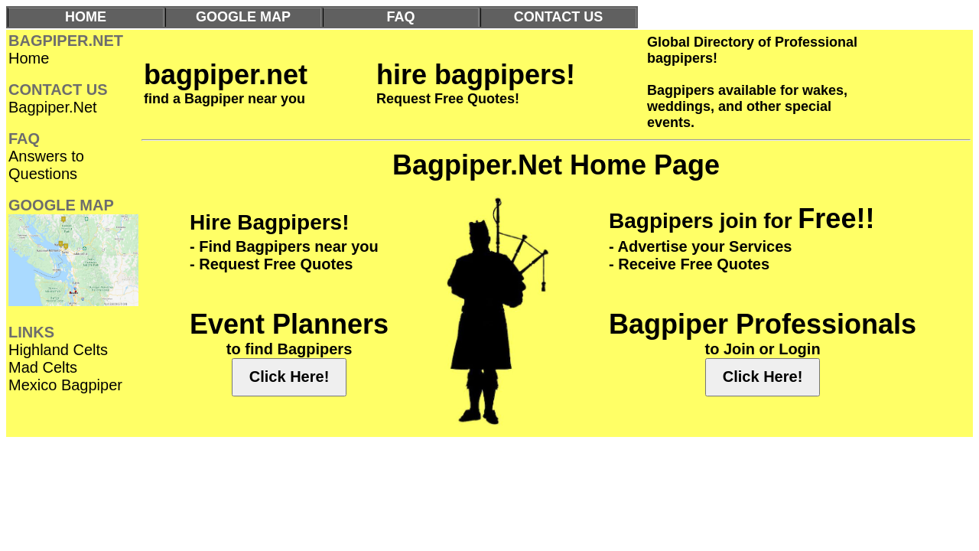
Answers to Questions (46, 165)
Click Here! (289, 376)
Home (28, 58)
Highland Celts (58, 349)
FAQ (400, 16)
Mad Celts (42, 367)
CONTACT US (558, 16)
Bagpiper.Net (52, 107)
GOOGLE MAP (243, 16)
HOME (85, 16)
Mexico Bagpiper (65, 385)
